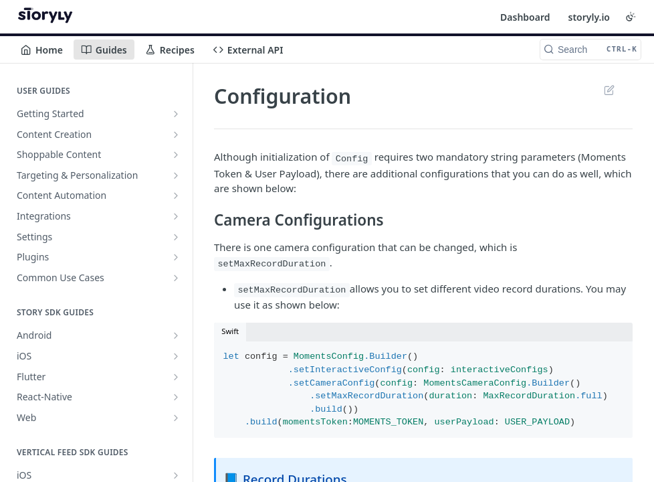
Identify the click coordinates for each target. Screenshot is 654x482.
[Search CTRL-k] (590, 49)
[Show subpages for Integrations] (176, 216)
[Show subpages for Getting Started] (176, 113)
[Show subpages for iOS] (176, 356)
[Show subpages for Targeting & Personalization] (176, 175)
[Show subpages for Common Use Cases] (176, 277)
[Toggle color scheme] (631, 17)
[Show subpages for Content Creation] (176, 134)
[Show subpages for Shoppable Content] (176, 154)
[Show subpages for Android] (176, 335)
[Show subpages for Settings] (176, 237)
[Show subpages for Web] (176, 417)
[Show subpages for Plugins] (176, 257)
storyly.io (589, 17)
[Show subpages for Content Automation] (176, 195)
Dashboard (525, 17)
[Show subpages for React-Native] (176, 397)
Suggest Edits (609, 89)
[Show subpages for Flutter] (176, 377)
